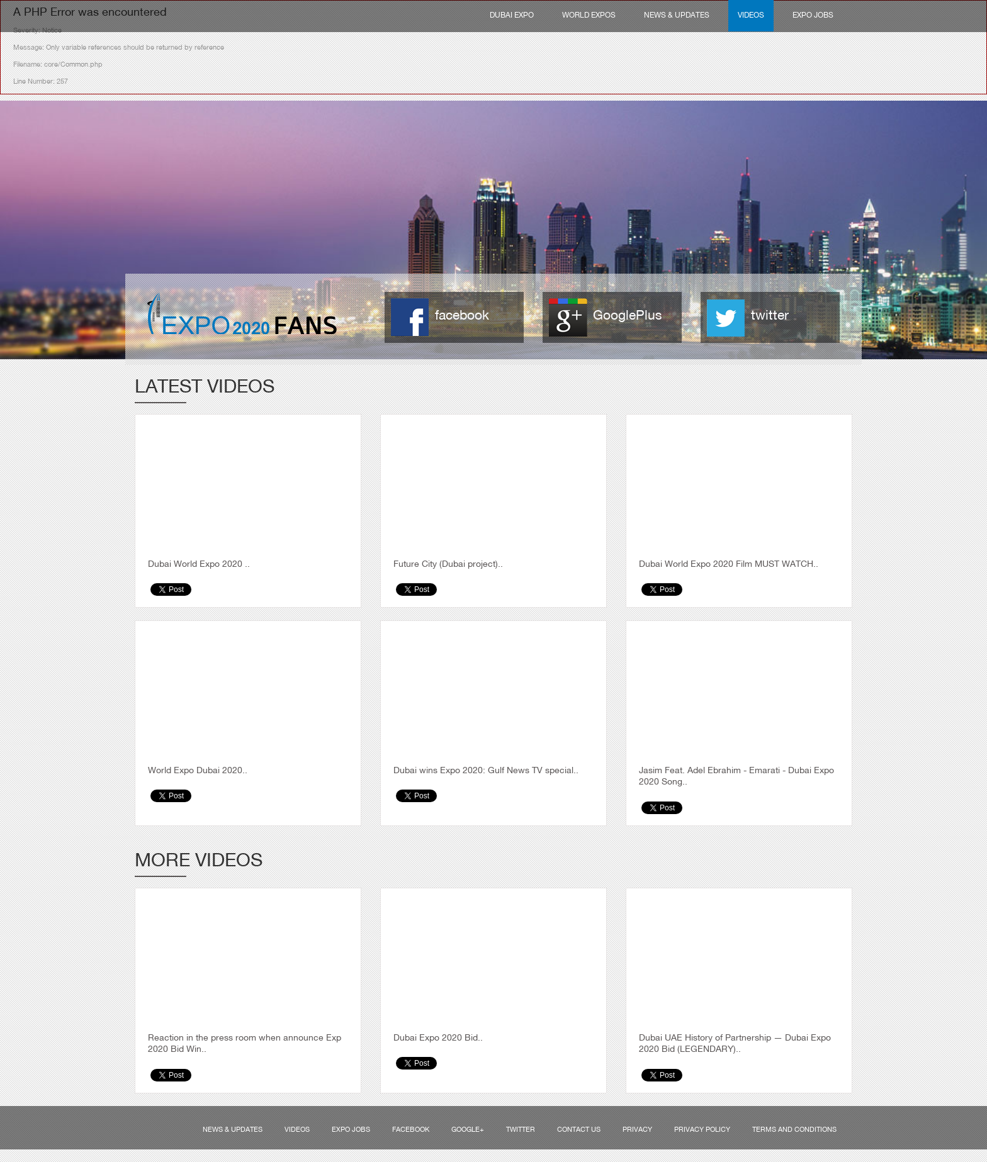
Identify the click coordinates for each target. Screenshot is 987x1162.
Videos (751, 16)
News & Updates (676, 16)
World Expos (589, 16)
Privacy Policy (702, 1130)
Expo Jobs (812, 16)
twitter (770, 316)
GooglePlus (627, 316)
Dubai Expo (512, 16)
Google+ (467, 1130)
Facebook (410, 1130)
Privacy (637, 1130)
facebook (462, 316)
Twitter (520, 1130)
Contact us (579, 1130)
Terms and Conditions (794, 1130)
